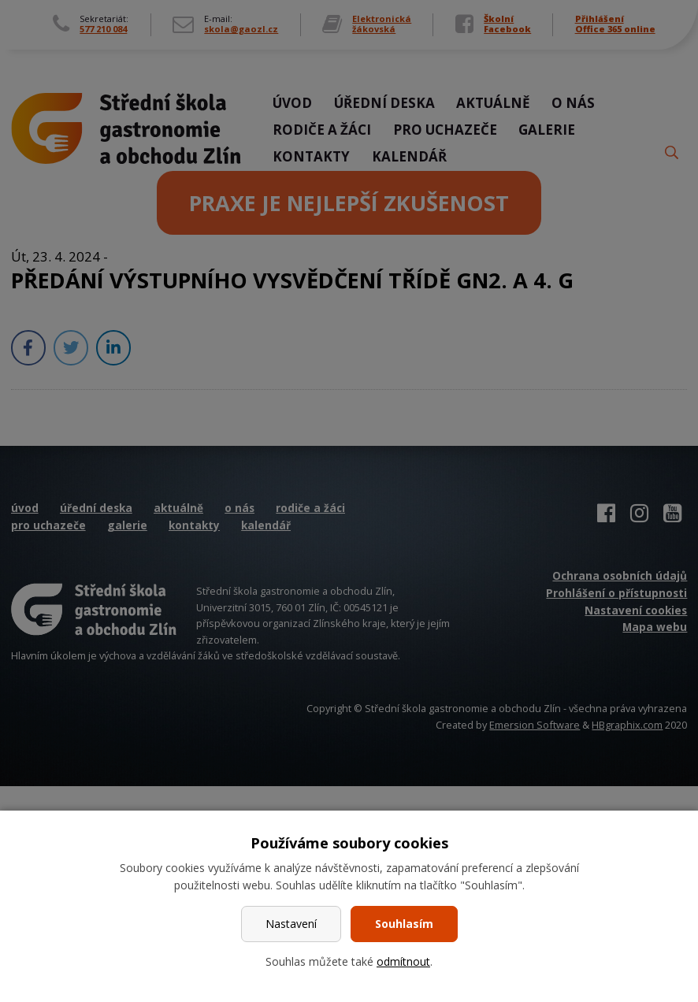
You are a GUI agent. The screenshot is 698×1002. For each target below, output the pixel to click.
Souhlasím (404, 923)
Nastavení (291, 923)
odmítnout (403, 961)
